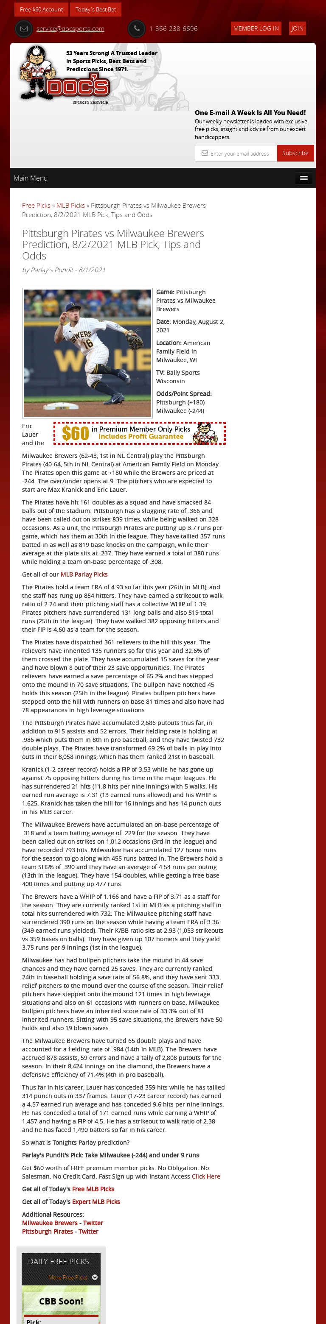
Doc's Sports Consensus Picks (279, 259)
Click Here (36, 1229)
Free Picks (36, 143)
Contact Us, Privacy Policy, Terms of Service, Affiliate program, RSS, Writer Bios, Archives (214, 1314)
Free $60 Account (43, 10)
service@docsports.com (59, 28)
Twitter (93, 1276)
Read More (284, 333)
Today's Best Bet (102, 10)
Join (298, 28)
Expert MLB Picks (96, 1255)
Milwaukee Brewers (50, 1276)
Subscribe (295, 91)
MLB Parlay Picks (84, 542)
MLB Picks (70, 143)
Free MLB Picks (93, 1242)
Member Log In (256, 28)
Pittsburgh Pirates (47, 1284)
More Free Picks (277, 165)
